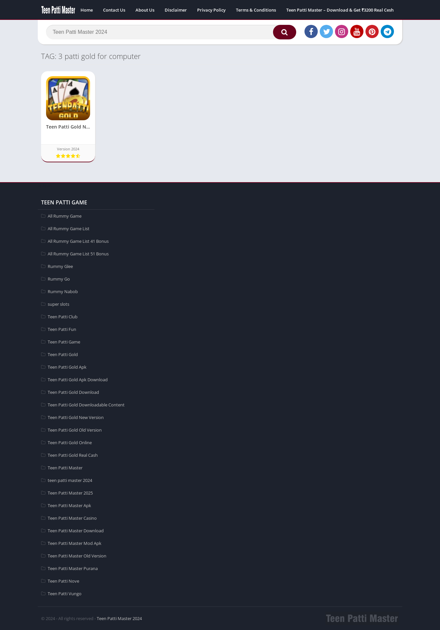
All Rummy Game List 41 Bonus (78, 241)
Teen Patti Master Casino (72, 518)
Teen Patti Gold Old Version (75, 430)
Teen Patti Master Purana (73, 568)
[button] (284, 32)
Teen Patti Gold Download (73, 392)
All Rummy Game (65, 216)
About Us (145, 10)
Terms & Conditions (256, 10)
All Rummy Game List (68, 229)
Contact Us (114, 10)
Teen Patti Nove (63, 581)
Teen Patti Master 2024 (119, 618)
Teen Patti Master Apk (69, 505)
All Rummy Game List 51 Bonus (78, 254)
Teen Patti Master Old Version (77, 556)
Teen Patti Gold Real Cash (73, 455)
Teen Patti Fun (62, 329)
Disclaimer (176, 10)
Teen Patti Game (64, 342)
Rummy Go (59, 279)
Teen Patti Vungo (65, 594)
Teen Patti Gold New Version (76, 417)
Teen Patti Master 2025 (70, 493)
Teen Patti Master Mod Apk (74, 543)
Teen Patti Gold (63, 354)
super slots (58, 304)
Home (87, 10)
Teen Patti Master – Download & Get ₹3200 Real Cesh (340, 10)
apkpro (45, 186)
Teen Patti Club (63, 317)
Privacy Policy (211, 10)
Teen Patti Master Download (76, 531)
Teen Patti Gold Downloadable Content (86, 405)
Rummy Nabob (63, 291)
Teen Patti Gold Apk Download (78, 380)
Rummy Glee (60, 266)
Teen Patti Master (65, 468)
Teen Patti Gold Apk (67, 367)
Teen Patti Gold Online (70, 443)
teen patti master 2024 (70, 480)
